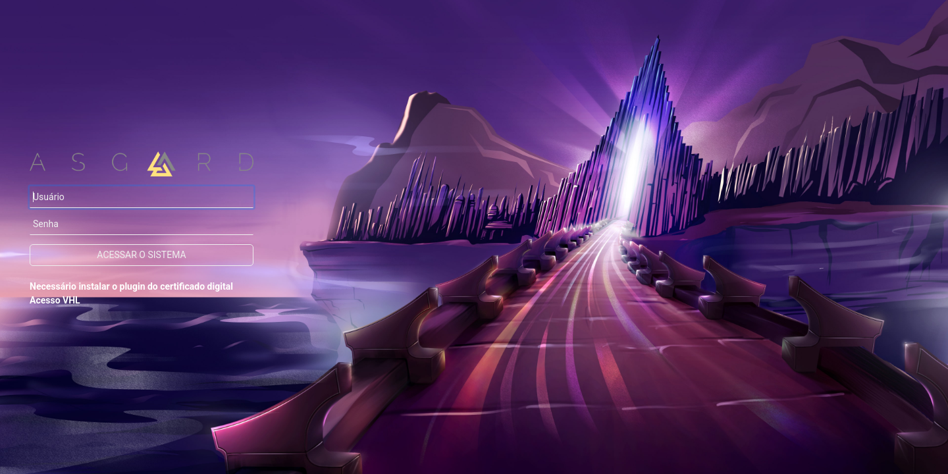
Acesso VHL (55, 300)
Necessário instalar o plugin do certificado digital (131, 286)
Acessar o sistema (141, 255)
